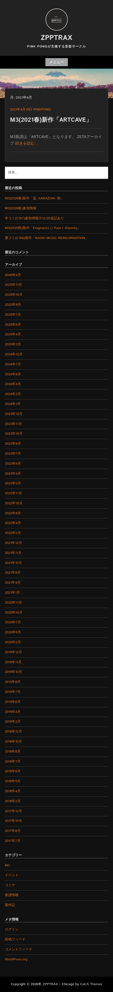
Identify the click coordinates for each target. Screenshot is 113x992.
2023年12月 (13, 414)
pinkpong (42, 109)
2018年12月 (13, 731)
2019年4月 (13, 711)
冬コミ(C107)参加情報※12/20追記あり (34, 218)
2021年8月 (13, 572)
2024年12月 (13, 354)
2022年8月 (13, 513)
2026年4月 (13, 275)
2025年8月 (13, 304)
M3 (7, 865)
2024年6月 (13, 374)
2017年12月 (13, 811)
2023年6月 (13, 463)
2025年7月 (13, 314)
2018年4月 (13, 791)
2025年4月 (13, 334)
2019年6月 (13, 701)
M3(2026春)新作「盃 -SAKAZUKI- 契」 (34, 198)
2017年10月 (13, 820)
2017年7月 (13, 840)
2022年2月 (13, 533)
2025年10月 (13, 294)
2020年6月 (13, 632)
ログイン (12, 929)
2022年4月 (13, 523)
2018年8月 (13, 751)
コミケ (10, 885)
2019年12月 (13, 652)
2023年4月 (13, 473)
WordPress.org (16, 959)
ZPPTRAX (56, 38)
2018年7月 (13, 761)
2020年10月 (13, 612)
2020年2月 (13, 642)
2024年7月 (13, 364)
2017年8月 (13, 830)
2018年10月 (13, 741)
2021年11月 (13, 553)
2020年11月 (13, 602)
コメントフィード (18, 949)
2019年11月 (13, 662)
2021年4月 (13, 582)
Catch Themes (91, 984)
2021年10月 (13, 562)
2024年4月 (13, 384)
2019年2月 (13, 721)
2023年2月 (13, 483)
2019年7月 (13, 691)
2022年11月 (13, 493)
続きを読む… (27, 143)
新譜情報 (12, 895)
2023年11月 (13, 424)
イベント (12, 875)
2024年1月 (13, 404)
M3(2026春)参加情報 (20, 208)
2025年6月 (13, 324)
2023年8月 (13, 443)
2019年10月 (13, 672)
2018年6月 (13, 771)
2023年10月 (13, 433)
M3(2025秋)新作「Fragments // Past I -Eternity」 (43, 228)
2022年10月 (13, 503)
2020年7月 (13, 622)
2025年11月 (13, 284)
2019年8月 (13, 682)
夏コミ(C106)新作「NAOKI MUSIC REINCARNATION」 (46, 238)
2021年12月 (13, 543)
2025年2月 (13, 344)
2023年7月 (13, 453)
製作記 (10, 905)
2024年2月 (13, 394)
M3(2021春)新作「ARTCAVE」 (51, 120)
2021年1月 (12, 592)
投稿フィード (15, 939)
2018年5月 (13, 781)
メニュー (56, 62)
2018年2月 (13, 801)
